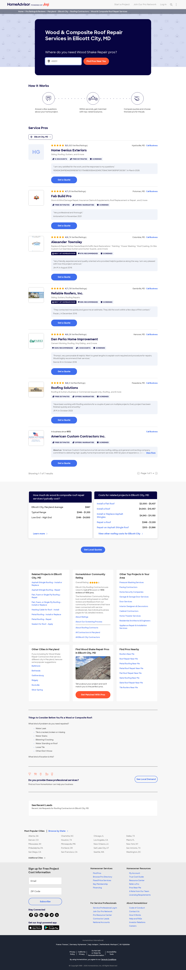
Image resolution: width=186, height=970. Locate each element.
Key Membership (100, 884)
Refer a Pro (134, 884)
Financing (97, 888)
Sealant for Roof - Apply (42, 624)
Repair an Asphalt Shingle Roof (113, 527)
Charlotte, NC (67, 836)
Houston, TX (66, 840)
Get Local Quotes (93, 549)
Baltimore (36, 666)
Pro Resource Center (102, 915)
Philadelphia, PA (35, 848)
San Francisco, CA (69, 852)
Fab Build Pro (61, 196)
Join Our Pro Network (145, 4)
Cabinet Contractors (128, 611)
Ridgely (35, 680)
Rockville (36, 685)
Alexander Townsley (66, 242)
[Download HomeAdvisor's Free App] (36, 927)
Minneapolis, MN (68, 844)
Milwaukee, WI (34, 844)
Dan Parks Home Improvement (74, 339)
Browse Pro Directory (102, 877)
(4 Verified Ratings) (76, 383)
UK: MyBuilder (124, 945)
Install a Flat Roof (105, 503)
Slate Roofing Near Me (129, 678)
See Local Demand (146, 779)
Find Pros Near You (96, 61)
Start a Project (122, 4)
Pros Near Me (135, 888)
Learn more (40, 533)
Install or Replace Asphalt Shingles (110, 515)
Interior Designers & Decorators (133, 606)
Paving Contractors (128, 587)
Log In (163, 4)
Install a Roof (103, 508)
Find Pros (97, 873)
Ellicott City (63, 11)
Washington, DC (133, 852)
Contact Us (134, 911)
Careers (132, 926)
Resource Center (137, 880)
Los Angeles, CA (101, 840)
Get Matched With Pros (93, 694)
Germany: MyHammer (78, 945)
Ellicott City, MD (40, 137)
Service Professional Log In (105, 908)
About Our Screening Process (89, 622)
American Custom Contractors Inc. (78, 436)
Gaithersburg (38, 675)
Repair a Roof (104, 522)
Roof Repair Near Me (128, 659)
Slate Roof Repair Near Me (131, 683)
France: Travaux (62, 945)
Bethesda (36, 671)
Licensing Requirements (140, 895)
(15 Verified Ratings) (77, 191)
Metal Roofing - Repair (42, 619)
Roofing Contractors (79, 11)
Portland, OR (67, 848)
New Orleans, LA (101, 844)
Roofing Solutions (64, 388)
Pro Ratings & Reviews (35, 11)
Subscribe (45, 901)
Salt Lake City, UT (101, 848)
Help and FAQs (135, 919)
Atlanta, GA (33, 836)
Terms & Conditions (108, 959)
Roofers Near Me (126, 654)
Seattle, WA (99, 852)
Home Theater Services (130, 616)
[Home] (28, 4)
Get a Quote (64, 179)
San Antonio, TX (133, 848)
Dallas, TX (130, 836)
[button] (93, 829)
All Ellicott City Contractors (88, 637)
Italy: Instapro (93, 945)
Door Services (125, 601)
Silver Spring (37, 690)
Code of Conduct (137, 908)
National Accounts (101, 922)
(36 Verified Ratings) (77, 334)
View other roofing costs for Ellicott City (120, 533)
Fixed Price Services (102, 880)
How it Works (135, 915)
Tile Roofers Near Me (128, 687)
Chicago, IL (99, 836)
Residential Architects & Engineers (134, 621)
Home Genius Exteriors (69, 150)
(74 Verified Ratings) (77, 237)
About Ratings (82, 617)
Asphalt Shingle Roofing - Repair (46, 590)
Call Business (152, 145)
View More (151, 453)
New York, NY (132, 844)
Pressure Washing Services (131, 582)
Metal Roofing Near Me (129, 663)
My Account (134, 873)
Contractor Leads (101, 919)
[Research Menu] (176, 4)
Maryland (52, 11)
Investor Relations (137, 922)
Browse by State (58, 831)
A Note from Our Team (139, 891)
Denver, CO (33, 840)
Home (21, 11)
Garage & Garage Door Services (134, 597)
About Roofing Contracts (87, 628)
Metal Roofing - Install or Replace (46, 614)
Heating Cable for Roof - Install (45, 610)
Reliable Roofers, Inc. (67, 293)
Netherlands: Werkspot (109, 945)
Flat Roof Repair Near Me (130, 673)
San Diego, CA (34, 852)
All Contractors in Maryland (88, 632)
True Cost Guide (136, 877)
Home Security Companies (131, 592)
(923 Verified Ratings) (78, 145)
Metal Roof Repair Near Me (131, 668)
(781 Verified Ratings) (77, 288)
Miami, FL (130, 840)
